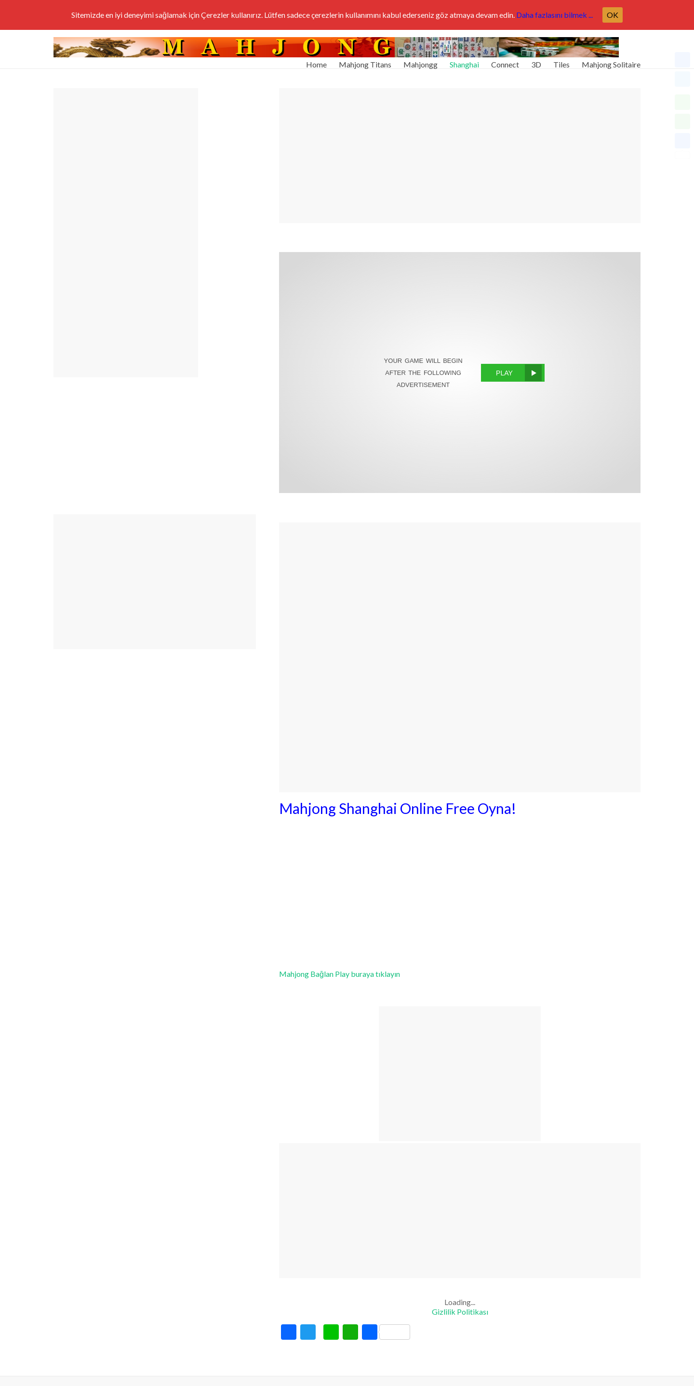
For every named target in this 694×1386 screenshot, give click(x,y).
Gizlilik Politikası (460, 1311)
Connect (505, 60)
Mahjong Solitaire (611, 60)
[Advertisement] (460, 155)
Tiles (561, 60)
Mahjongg (420, 60)
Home (316, 60)
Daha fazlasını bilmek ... (554, 14)
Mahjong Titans (365, 60)
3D (536, 60)
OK (612, 14)
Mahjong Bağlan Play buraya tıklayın (339, 973)
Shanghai (464, 60)
